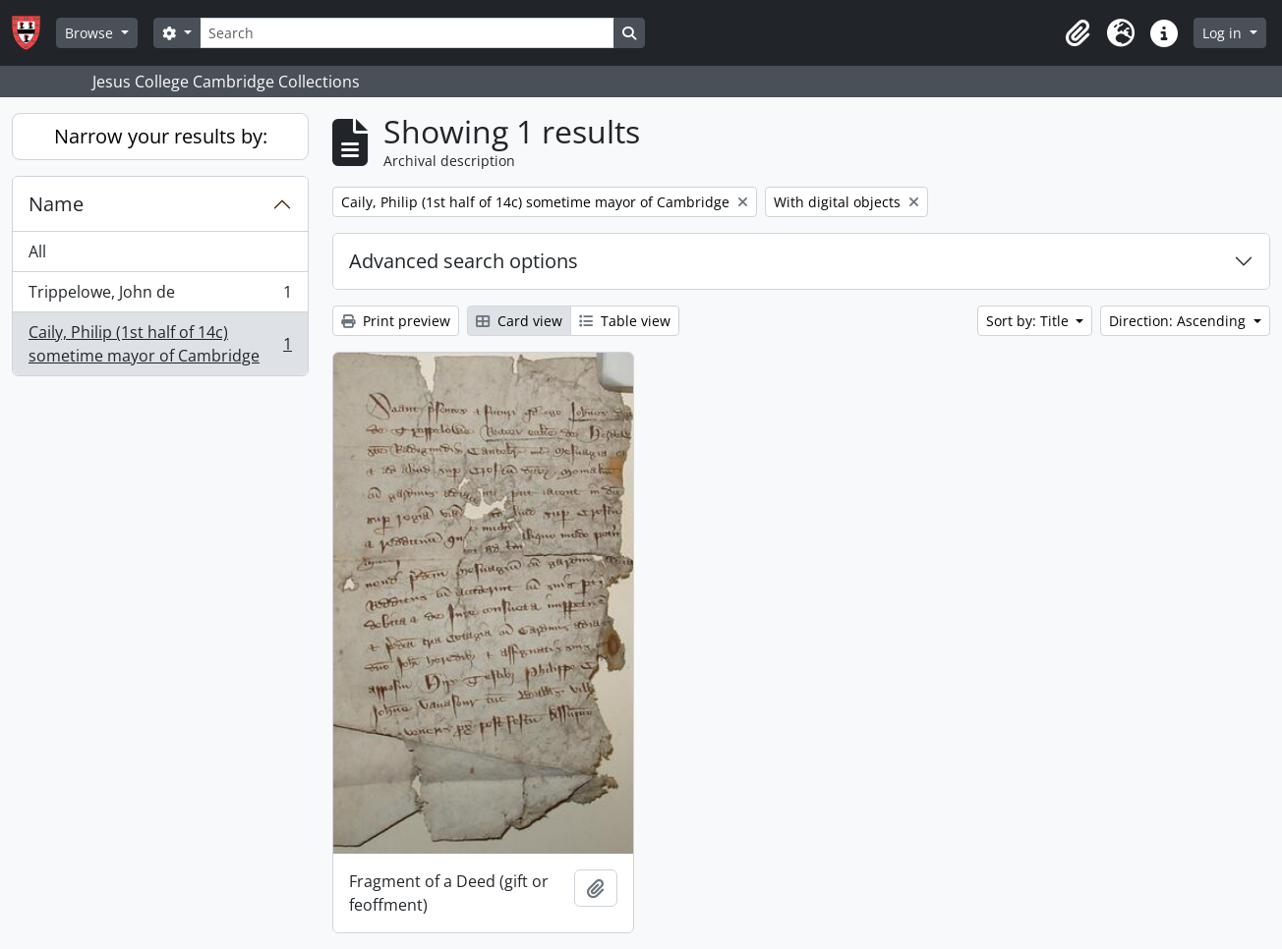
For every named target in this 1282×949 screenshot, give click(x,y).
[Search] (407, 33)
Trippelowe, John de (160, 296)
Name (56, 204)
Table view (624, 320)
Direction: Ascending (1179, 320)
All (37, 251)
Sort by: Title (1029, 320)
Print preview (395, 320)
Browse (91, 33)
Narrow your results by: (160, 136)
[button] (1077, 33)
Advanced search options (463, 261)
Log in (1224, 33)
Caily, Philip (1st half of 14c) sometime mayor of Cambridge (160, 343)
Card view (519, 320)
